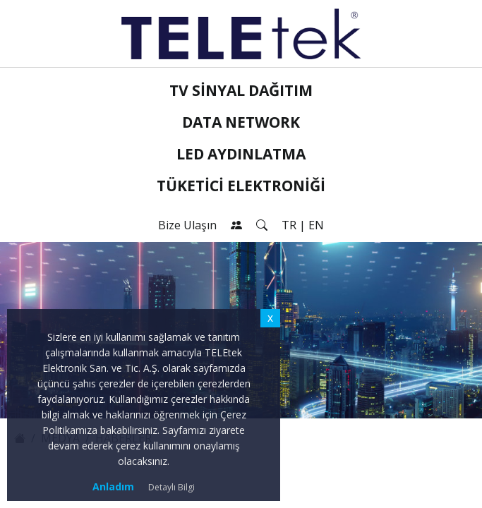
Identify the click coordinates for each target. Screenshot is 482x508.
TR (289, 225)
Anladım (113, 486)
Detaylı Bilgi (171, 487)
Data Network (241, 122)
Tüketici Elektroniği (241, 185)
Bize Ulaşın (187, 225)
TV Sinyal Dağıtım (241, 90)
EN (316, 225)
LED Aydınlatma (241, 154)
